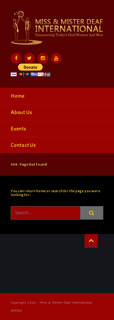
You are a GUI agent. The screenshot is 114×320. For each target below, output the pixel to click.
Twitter (29, 58)
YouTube (56, 58)
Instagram (43, 58)
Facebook (16, 58)
